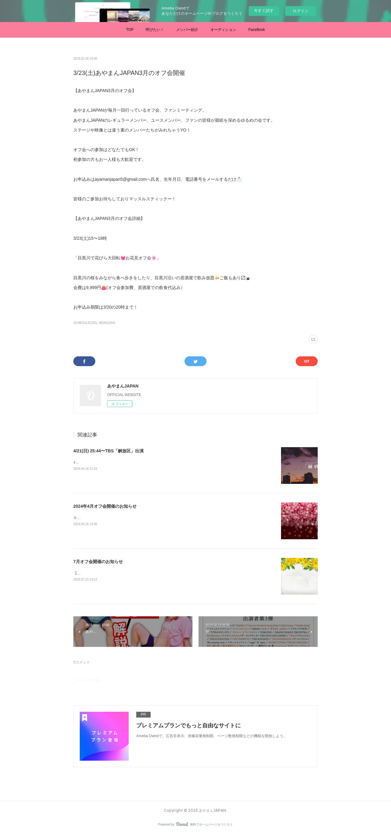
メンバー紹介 (187, 30)
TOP (129, 30)
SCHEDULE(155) (85, 323)
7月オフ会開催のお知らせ (98, 561)
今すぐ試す (264, 10)
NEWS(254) (107, 323)
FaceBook (256, 30)
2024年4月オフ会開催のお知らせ (105, 506)
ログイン (301, 11)
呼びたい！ (155, 30)
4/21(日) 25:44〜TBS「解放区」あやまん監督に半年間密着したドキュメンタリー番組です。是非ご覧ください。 (165, 462)
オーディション (223, 30)
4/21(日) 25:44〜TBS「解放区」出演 (108, 450)
